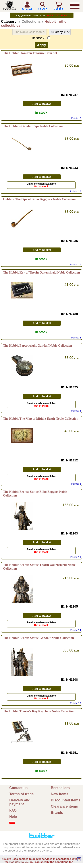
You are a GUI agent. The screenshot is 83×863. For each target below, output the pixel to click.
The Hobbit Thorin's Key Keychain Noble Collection (39, 711)
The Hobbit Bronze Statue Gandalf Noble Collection (38, 638)
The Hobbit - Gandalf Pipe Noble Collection (33, 126)
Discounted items (65, 800)
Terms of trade (21, 794)
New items (59, 794)
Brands (57, 812)
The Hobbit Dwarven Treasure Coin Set (30, 53)
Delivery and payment (19, 802)
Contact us (18, 788)
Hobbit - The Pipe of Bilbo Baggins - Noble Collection (39, 199)
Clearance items (64, 806)
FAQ (13, 810)
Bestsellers (60, 788)
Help (13, 816)
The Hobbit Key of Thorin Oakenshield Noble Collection (41, 272)
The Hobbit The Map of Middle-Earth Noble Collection (40, 418)
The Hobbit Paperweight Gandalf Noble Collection (37, 345)
